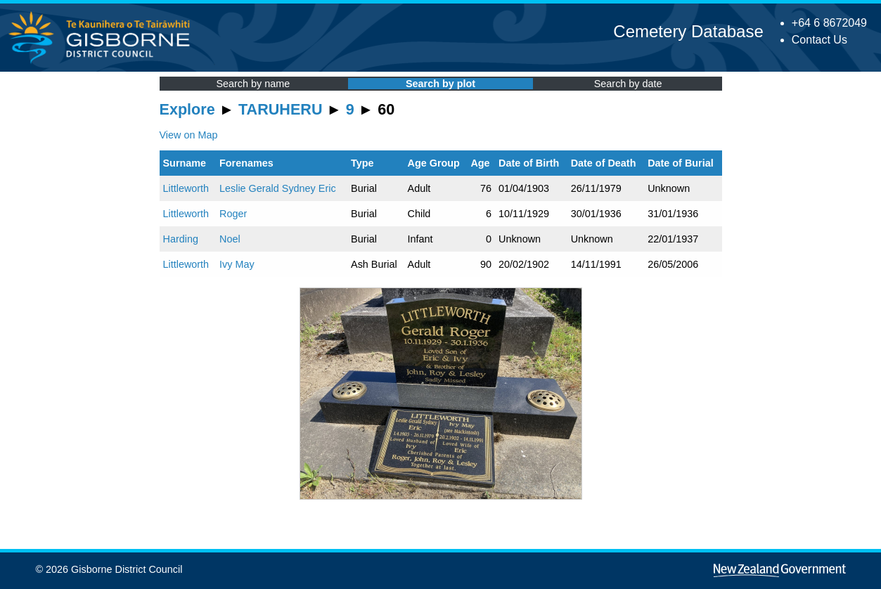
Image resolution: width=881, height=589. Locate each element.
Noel (229, 239)
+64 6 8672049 (829, 23)
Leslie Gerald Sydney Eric (277, 188)
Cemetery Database (688, 31)
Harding (180, 239)
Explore (187, 109)
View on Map (189, 135)
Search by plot (440, 83)
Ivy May (237, 264)
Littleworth (186, 188)
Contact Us (819, 40)
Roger (233, 213)
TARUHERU (280, 109)
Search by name (253, 83)
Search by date (628, 83)
